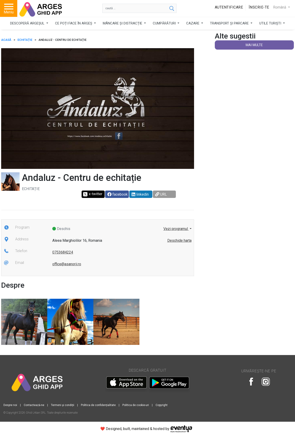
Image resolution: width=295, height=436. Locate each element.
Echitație (25, 40)
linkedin (140, 194)
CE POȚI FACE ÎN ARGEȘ (74, 23)
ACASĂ (6, 40)
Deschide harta (179, 240)
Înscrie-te (259, 7)
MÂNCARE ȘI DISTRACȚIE (123, 23)
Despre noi (10, 405)
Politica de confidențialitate (98, 405)
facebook (117, 194)
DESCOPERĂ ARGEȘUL (27, 23)
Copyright (162, 405)
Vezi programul (176, 229)
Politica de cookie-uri (135, 405)
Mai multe (254, 45)
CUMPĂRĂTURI (165, 23)
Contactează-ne (34, 405)
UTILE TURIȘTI (270, 23)
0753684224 (62, 252)
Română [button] (280, 7)
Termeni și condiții (62, 405)
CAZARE (193, 23)
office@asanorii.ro (66, 264)
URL (161, 194)
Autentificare (229, 7)
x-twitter (92, 194)
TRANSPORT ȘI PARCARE (230, 23)
